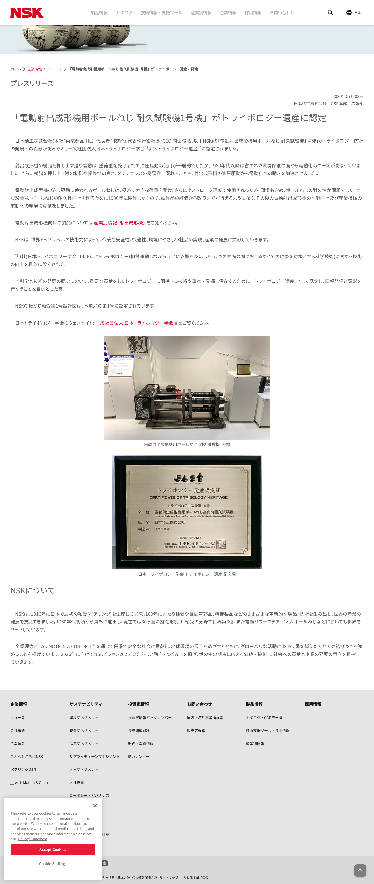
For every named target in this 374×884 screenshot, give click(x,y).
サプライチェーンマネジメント (94, 756)
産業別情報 (201, 12)
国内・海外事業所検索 (205, 717)
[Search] (330, 12)
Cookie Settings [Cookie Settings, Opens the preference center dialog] (52, 863)
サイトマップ (168, 877)
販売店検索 (196, 730)
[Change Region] (355, 12)
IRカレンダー (139, 756)
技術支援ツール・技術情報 (268, 730)
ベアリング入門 (23, 769)
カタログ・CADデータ (264, 717)
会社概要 (17, 730)
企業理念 (17, 743)
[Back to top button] (357, 865)
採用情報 (253, 12)
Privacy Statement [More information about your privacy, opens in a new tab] (32, 838)
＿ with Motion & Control (30, 782)
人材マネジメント (83, 769)
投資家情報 (138, 704)
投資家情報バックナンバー (150, 717)
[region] (53, 839)
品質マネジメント (83, 743)
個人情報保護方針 (144, 877)
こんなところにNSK (26, 756)
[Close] (95, 805)
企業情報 (228, 12)
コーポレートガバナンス (89, 795)
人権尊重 (76, 782)
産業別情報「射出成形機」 (119, 222)
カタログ (124, 12)
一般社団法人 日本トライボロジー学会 (134, 323)
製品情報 (99, 12)
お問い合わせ (282, 12)
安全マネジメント (83, 730)
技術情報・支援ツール (161, 12)
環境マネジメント (83, 717)
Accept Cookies (52, 849)
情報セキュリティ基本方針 (111, 877)
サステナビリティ (85, 704)
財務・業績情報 (140, 743)
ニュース (17, 717)
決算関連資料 (139, 730)
